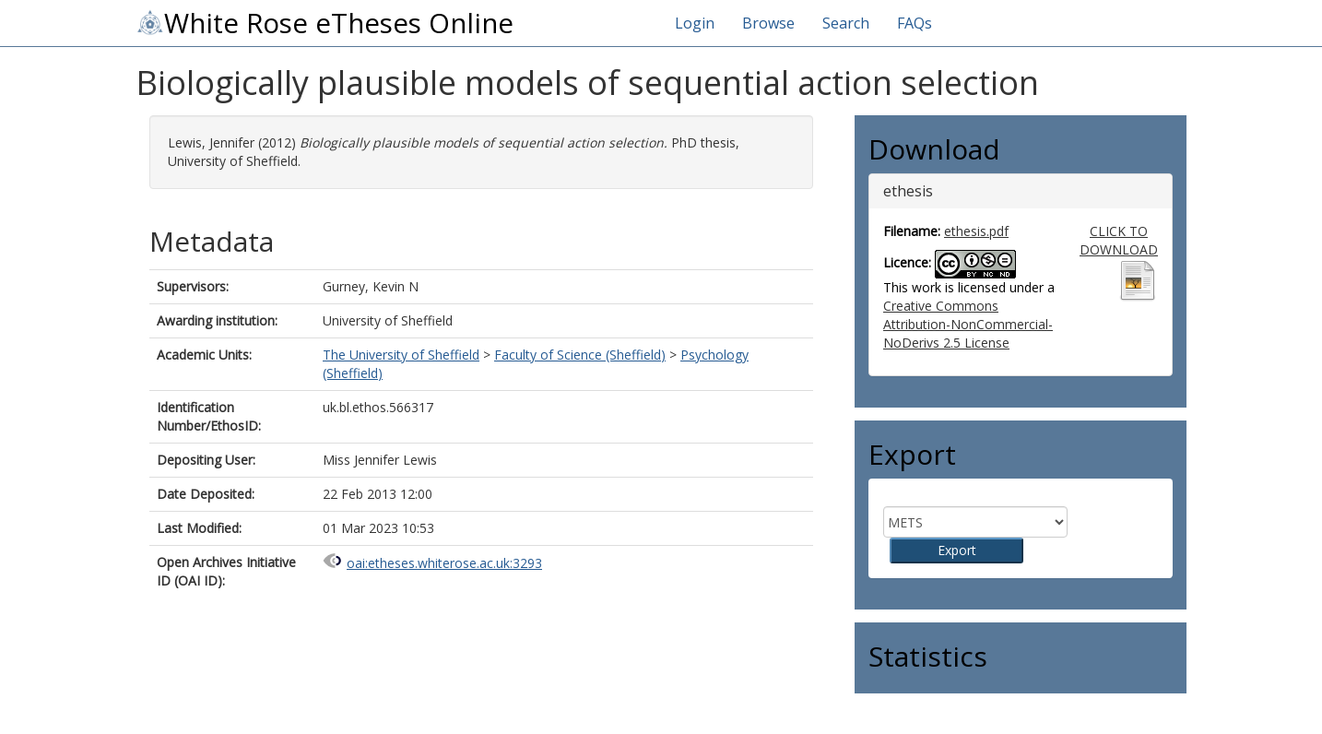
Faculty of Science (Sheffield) (580, 354)
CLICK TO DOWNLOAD (1119, 240)
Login (694, 23)
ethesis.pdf (976, 231)
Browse (768, 23)
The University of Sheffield (401, 354)
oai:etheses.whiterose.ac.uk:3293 (444, 563)
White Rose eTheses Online (324, 23)
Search (845, 23)
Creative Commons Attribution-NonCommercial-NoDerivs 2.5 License (968, 324)
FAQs (914, 23)
